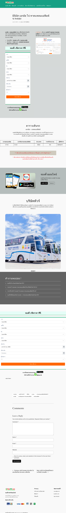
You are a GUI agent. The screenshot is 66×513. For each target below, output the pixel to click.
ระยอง (33, 394)
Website (14, 449)
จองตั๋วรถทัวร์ (21, 394)
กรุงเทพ (14, 394)
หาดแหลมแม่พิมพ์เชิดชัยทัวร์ (42, 394)
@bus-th (23, 110)
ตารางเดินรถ (26, 21)
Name (14, 437)
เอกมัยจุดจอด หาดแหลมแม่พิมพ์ (24, 396)
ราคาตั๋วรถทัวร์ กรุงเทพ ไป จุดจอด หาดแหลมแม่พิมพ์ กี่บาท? (21, 291)
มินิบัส (28, 394)
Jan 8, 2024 (15, 21)
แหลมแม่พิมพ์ (36, 396)
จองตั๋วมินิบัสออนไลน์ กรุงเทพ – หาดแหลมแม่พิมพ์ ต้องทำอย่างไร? (23, 295)
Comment (15, 422)
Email (14, 443)
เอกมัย (14, 396)
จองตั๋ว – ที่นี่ (44, 183)
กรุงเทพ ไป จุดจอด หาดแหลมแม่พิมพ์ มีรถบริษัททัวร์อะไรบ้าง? (22, 287)
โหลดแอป (52, 183)
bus (22, 21)
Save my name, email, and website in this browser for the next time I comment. (32, 456)
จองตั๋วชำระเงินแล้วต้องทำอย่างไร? (15, 283)
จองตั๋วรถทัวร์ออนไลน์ (10, 492)
